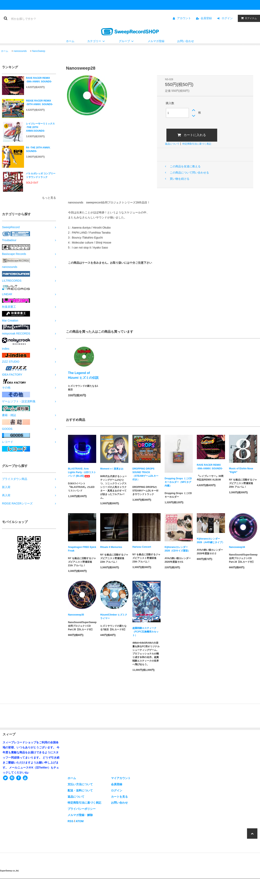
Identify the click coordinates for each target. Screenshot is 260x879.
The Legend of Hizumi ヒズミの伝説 (83, 375)
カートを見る (119, 796)
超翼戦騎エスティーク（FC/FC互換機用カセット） (145, 632)
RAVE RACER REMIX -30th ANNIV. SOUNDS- (39, 80)
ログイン (227, 18)
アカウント (184, 18)
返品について (172, 143)
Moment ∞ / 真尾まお (111, 468)
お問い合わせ (185, 41)
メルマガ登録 (156, 41)
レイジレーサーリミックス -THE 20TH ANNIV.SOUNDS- (40, 127)
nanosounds (20, 51)
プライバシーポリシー (82, 808)
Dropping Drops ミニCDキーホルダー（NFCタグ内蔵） (178, 482)
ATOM (80, 821)
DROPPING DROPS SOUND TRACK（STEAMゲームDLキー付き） (145, 474)
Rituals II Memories (111, 547)
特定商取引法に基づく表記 (196, 143)
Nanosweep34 (237, 547)
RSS (70, 821)
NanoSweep (38, 51)
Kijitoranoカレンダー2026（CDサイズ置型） (177, 549)
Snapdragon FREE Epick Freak (82, 549)
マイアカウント (121, 778)
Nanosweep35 (76, 614)
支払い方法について (80, 784)
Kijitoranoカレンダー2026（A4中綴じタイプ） (210, 540)
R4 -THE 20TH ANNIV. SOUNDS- (38, 149)
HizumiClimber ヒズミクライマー (113, 616)
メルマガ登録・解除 (80, 815)
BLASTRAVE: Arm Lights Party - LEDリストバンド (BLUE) (82, 472)
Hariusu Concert (141, 547)
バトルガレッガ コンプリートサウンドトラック (40, 175)
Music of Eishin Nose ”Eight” (241, 470)
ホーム (70, 41)
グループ (127, 41)
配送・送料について (80, 790)
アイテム (248, 18)
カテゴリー (96, 41)
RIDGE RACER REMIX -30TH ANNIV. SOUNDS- (39, 102)
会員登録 (206, 18)
